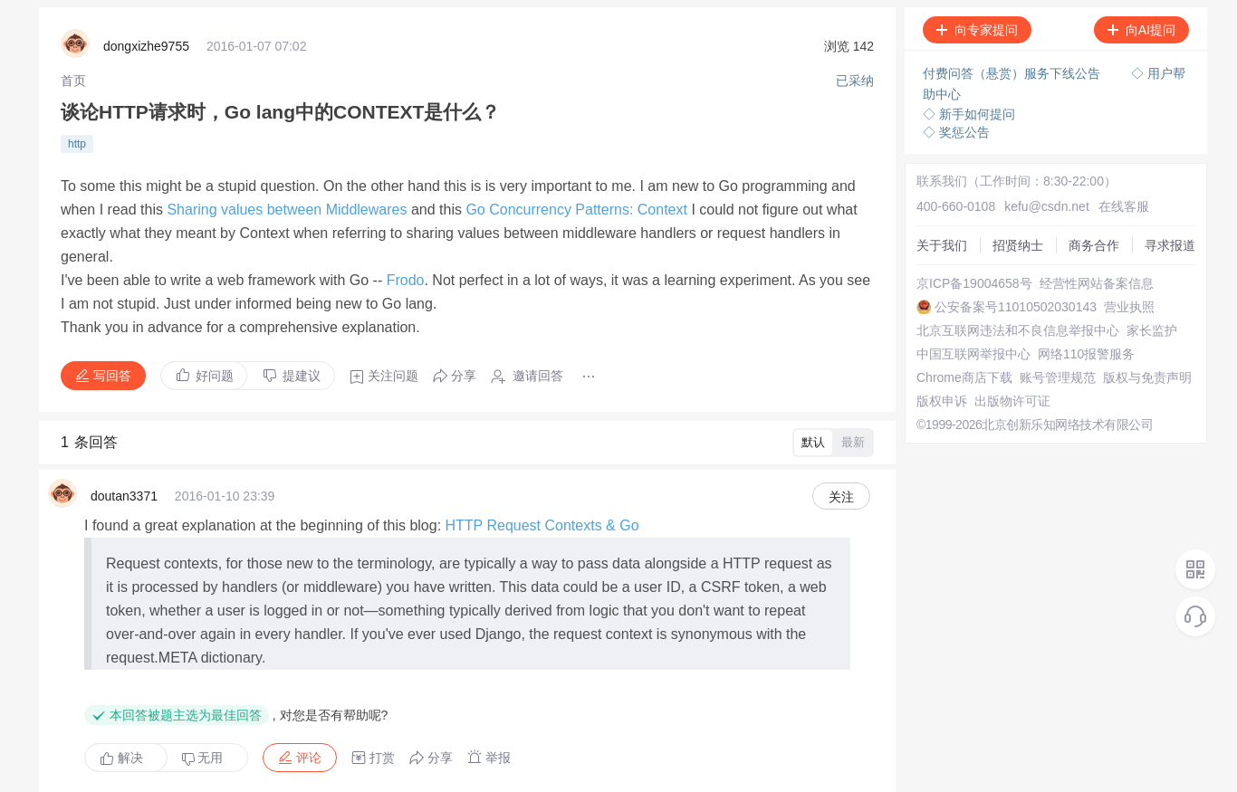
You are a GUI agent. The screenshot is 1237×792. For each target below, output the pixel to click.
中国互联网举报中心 (955, 360)
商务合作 (923, 230)
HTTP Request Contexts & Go (542, 458)
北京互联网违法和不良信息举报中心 (999, 327)
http (77, 135)
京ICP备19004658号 (956, 262)
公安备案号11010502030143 (979, 295)
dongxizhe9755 (146, 45)
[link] (73, 77)
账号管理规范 (936, 409)
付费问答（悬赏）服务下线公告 (1007, 72)
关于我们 (923, 197)
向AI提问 (1135, 30)
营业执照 (923, 311)
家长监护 (923, 344)
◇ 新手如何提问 (962, 108)
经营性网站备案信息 (955, 279)
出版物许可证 (936, 458)
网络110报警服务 (946, 376)
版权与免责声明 (942, 425)
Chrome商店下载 (946, 393)
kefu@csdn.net (1019, 181)
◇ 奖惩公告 (949, 126)
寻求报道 (923, 246)
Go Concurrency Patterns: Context (576, 189)
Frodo (406, 238)
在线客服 (1087, 181)
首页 (73, 77)
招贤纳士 (923, 213)
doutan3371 (124, 435)
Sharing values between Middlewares (287, 189)
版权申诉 (923, 441)
